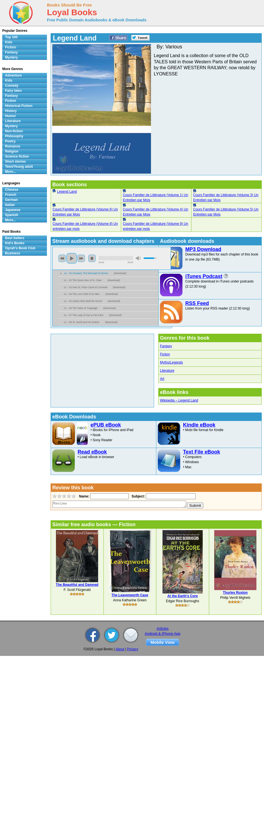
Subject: (138, 496)
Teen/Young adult (19, 167)
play (71, 258)
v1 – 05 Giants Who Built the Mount (83, 301)
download (120, 273)
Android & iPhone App (162, 633)
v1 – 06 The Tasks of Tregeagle (81, 308)
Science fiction (17, 156)
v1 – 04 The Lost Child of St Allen (82, 294)
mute (138, 258)
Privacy (132, 649)
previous (62, 258)
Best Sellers (14, 238)
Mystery (11, 57)
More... (10, 172)
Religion (11, 151)
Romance (12, 146)
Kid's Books (14, 243)
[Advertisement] (104, 370)
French (10, 195)
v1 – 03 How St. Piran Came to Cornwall (85, 287)
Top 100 (11, 37)
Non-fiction (14, 131)
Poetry (10, 141)
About (120, 649)
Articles (163, 628)
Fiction (165, 354)
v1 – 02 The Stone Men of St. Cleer (83, 280)
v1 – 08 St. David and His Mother (82, 322)
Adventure (13, 75)
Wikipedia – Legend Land (179, 400)
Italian (10, 205)
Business (12, 253)
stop (92, 258)
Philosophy (14, 136)
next (81, 258)
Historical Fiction (18, 106)
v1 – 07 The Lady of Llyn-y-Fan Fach (83, 315)
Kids (8, 42)
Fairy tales (13, 91)
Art (162, 379)
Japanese (13, 210)
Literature (167, 371)
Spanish (11, 215)
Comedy (11, 86)
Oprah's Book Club (20, 248)
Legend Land (67, 192)
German (11, 200)
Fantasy (166, 346)
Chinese (11, 190)
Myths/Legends (171, 362)
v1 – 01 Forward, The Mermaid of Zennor (86, 273)
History (11, 111)
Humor (10, 116)
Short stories (15, 161)
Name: (83, 496)
